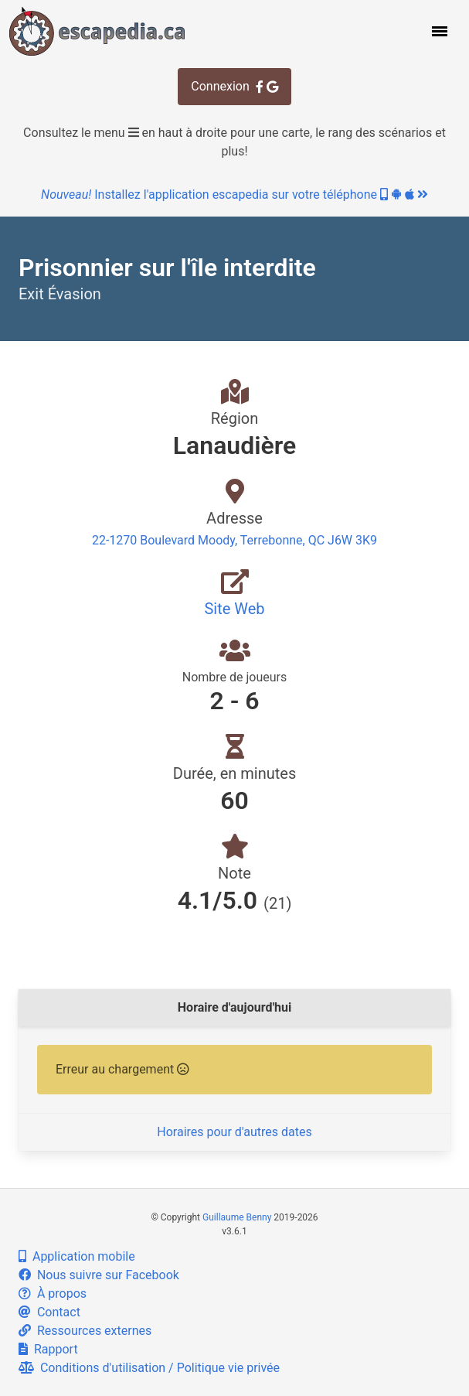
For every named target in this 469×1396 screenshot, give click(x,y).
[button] (438, 31)
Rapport (48, 1349)
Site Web (234, 608)
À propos (53, 1293)
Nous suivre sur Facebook (99, 1275)
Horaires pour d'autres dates (234, 1132)
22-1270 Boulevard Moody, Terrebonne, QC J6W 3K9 (234, 540)
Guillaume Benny (236, 1217)
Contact (49, 1312)
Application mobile (77, 1256)
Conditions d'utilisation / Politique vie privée (149, 1367)
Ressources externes (85, 1330)
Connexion (234, 86)
